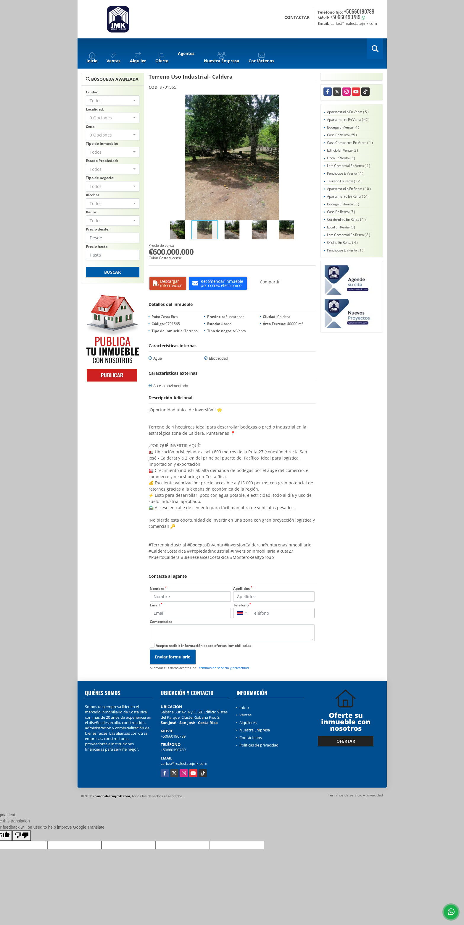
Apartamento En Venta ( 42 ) (348, 119)
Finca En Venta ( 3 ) (341, 157)
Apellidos (242, 588)
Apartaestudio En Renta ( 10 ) (349, 188)
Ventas (245, 715)
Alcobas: (93, 194)
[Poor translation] (21, 835)
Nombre (158, 588)
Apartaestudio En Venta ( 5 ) (348, 111)
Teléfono (242, 605)
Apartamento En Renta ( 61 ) (348, 196)
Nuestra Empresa (254, 730)
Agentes (186, 53)
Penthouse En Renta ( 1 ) (345, 250)
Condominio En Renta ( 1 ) (346, 219)
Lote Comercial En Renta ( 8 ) (348, 234)
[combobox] (112, 100)
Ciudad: (92, 92)
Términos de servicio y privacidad (223, 668)
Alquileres (248, 722)
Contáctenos (250, 737)
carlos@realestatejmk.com (184, 763)
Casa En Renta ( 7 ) (341, 211)
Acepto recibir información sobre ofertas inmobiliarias (203, 645)
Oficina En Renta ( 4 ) (342, 242)
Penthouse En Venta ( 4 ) (345, 173)
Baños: (91, 212)
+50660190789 (359, 11)
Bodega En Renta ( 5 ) (343, 204)
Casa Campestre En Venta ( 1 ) (350, 142)
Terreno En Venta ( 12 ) (344, 181)
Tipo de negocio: (100, 177)
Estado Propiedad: (102, 160)
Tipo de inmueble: (102, 143)
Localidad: (95, 109)
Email (156, 605)
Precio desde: (97, 229)
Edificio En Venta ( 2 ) (342, 150)
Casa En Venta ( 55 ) (342, 134)
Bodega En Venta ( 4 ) (343, 127)
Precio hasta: (97, 246)
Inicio (244, 707)
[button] (310, 100)
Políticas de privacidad (258, 745)
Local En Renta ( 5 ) (341, 227)
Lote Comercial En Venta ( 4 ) (348, 165)
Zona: (90, 126)
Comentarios (161, 621)
